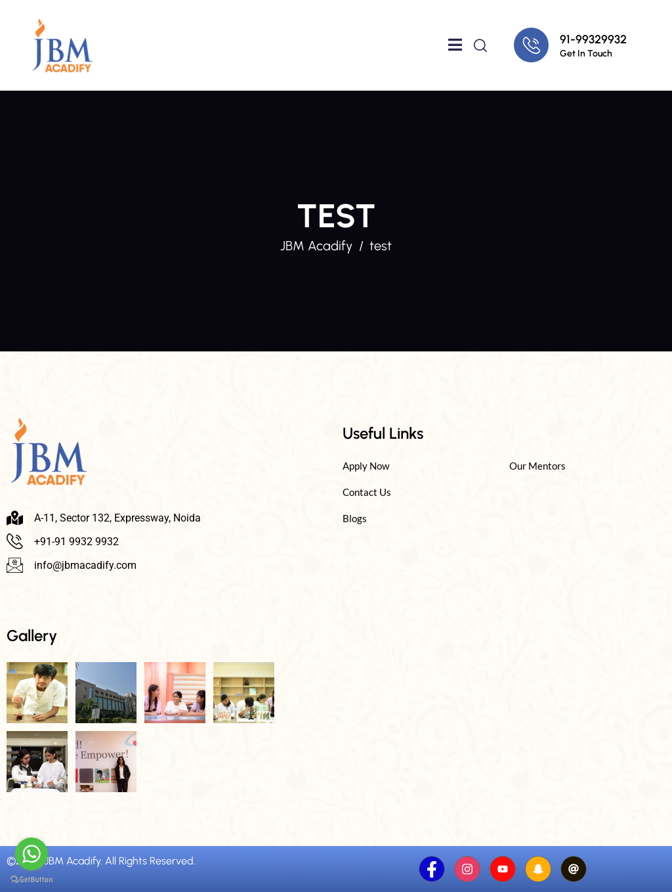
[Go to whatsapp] (31, 853)
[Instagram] (467, 869)
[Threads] (573, 869)
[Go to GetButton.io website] (31, 879)
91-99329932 (593, 39)
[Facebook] (432, 869)
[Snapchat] (538, 869)
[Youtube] (503, 869)
